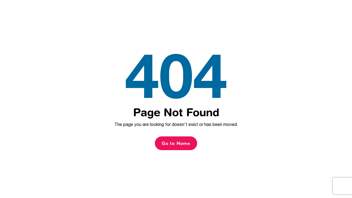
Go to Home (176, 143)
